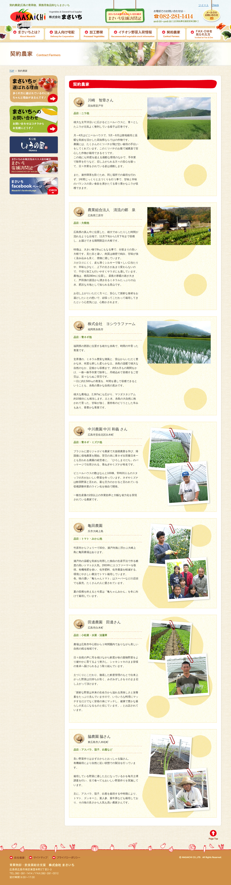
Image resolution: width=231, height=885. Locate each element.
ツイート (203, 5)
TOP (11, 71)
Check (215, 5)
